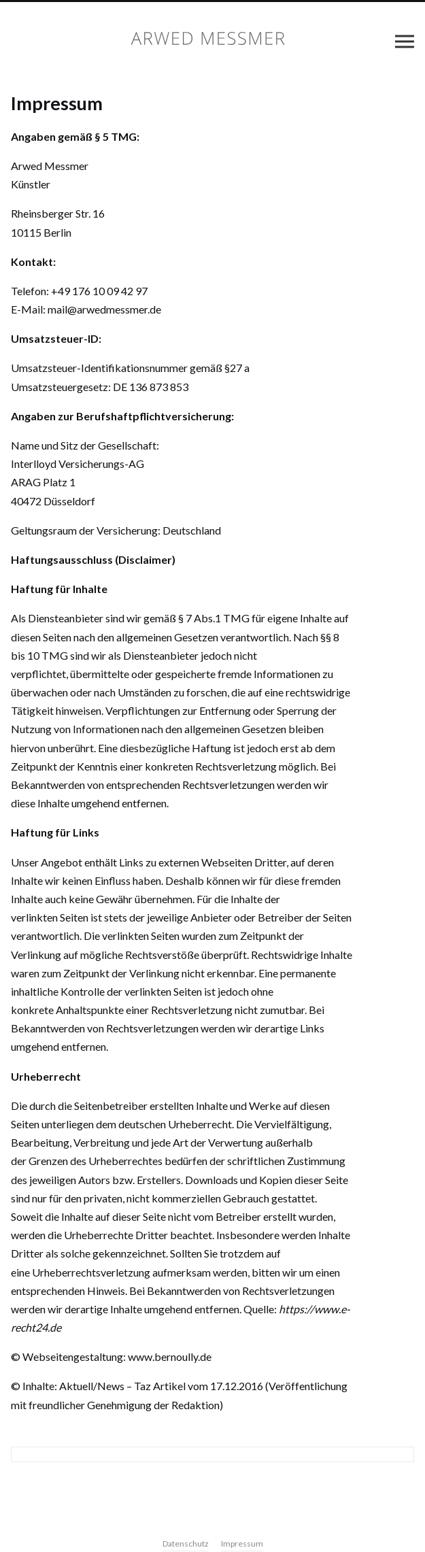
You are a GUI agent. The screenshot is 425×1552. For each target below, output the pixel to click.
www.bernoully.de (169, 1356)
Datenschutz (186, 1543)
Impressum (242, 1543)
